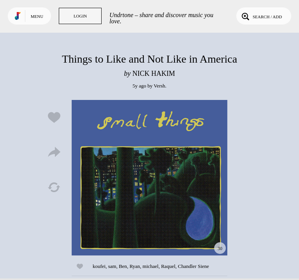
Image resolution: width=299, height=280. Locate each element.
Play (149, 177)
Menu (37, 16)
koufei (99, 266)
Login (80, 16)
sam (112, 266)
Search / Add (261, 16)
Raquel (168, 266)
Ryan (135, 266)
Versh (159, 86)
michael (150, 266)
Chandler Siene (193, 266)
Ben (123, 266)
